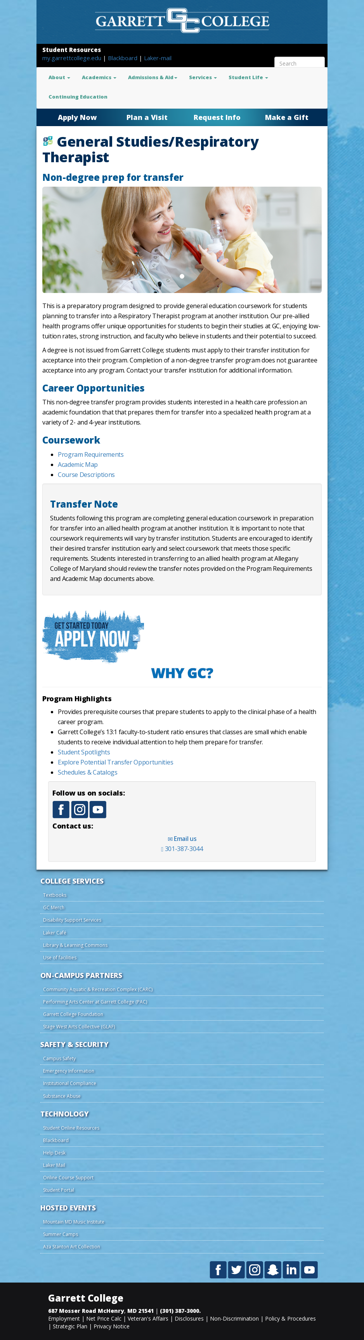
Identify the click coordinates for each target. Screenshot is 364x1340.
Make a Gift (287, 117)
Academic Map (78, 464)
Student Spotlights (84, 752)
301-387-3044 (182, 848)
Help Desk (54, 1152)
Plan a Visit (147, 117)
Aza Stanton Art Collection (71, 1246)
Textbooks (54, 895)
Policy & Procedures (290, 1318)
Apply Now (77, 117)
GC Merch (53, 907)
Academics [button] (99, 77)
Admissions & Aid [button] (152, 77)
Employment (64, 1318)
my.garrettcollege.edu (72, 58)
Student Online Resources (71, 1128)
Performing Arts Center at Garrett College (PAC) (95, 1001)
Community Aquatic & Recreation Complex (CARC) (98, 989)
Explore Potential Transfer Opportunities (115, 762)
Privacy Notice (112, 1326)
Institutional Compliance (69, 1083)
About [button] (59, 77)
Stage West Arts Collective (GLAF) (79, 1026)
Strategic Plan (70, 1326)
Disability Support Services (72, 920)
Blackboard (123, 58)
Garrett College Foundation (73, 1014)
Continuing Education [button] (78, 96)
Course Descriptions (86, 474)
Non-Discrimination (234, 1318)
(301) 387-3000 (179, 1310)
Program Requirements (91, 454)
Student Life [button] (248, 77)
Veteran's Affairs (148, 1318)
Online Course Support (68, 1177)
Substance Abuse (62, 1096)
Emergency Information (68, 1071)
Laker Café (54, 932)
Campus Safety (59, 1058)
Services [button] (203, 77)
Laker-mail (158, 58)
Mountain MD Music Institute (73, 1222)
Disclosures (189, 1318)
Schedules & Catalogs (88, 772)
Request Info (217, 117)
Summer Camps (60, 1234)
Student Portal (58, 1190)
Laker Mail (54, 1165)
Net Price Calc (103, 1318)
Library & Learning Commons (75, 945)
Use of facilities (59, 957)
